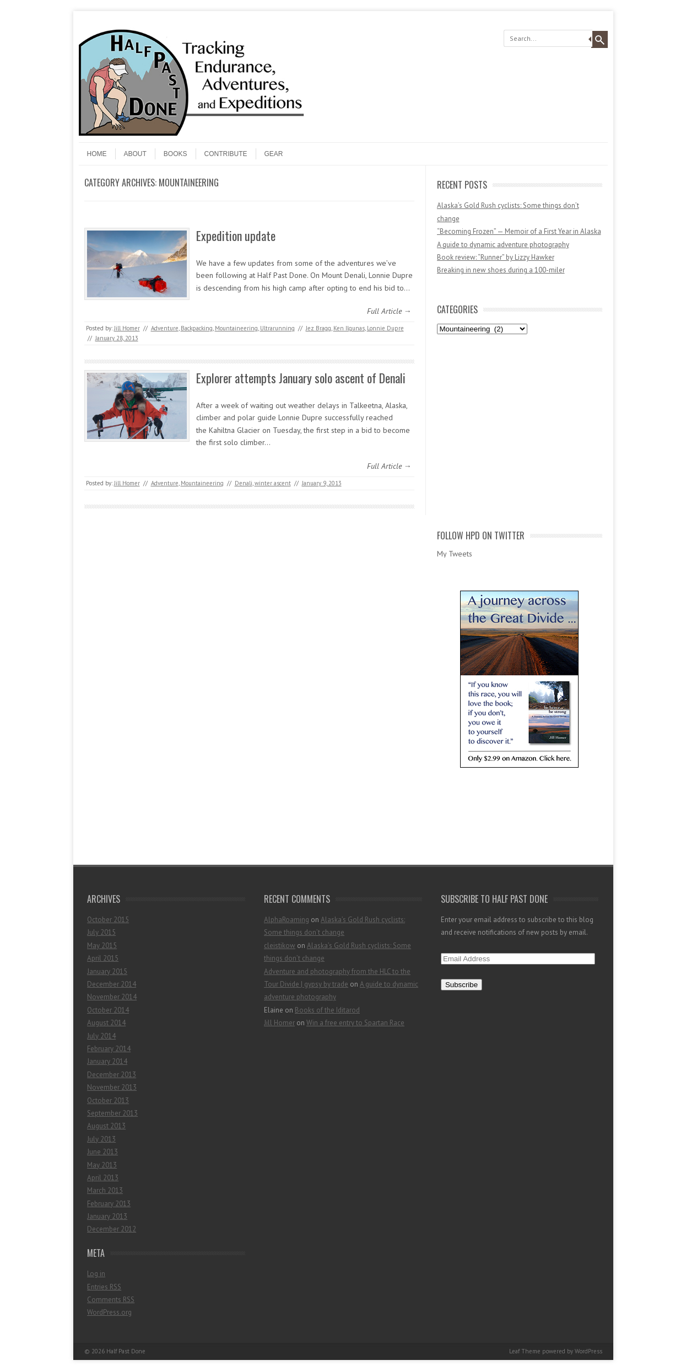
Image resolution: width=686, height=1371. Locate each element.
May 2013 (102, 1165)
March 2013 (105, 1190)
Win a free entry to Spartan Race (355, 1022)
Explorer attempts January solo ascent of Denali (301, 378)
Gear (273, 154)
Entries (104, 1287)
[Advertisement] (519, 430)
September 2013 (112, 1113)
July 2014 (101, 1036)
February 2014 (109, 1048)
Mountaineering (236, 328)
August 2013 (106, 1126)
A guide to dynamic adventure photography (503, 244)
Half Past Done (125, 1351)
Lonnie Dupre (385, 328)
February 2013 (109, 1203)
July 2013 (101, 1139)
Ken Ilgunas (349, 328)
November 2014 (112, 997)
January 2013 (107, 1216)
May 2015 (102, 945)
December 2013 (111, 1074)
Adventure (165, 328)
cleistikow (279, 945)
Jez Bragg (318, 328)
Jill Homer (127, 328)
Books (175, 154)
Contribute (225, 154)
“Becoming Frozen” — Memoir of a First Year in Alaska (519, 231)
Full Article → (389, 311)
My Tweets (454, 554)
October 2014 (108, 1010)
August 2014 (106, 1022)
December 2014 (111, 984)
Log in (96, 1273)
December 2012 (111, 1229)
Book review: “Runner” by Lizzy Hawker (495, 257)
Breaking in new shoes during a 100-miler (501, 270)
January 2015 (107, 971)
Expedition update (236, 235)
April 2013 (102, 1177)
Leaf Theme (525, 1351)
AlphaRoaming (286, 919)
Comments (110, 1299)
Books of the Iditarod (327, 1010)
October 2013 (108, 1100)
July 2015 (101, 932)
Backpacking (197, 328)
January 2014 (107, 1061)
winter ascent (273, 483)
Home (97, 154)
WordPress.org (109, 1312)
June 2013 (102, 1151)
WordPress (588, 1351)
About (135, 154)
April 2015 (102, 958)
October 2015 (108, 919)
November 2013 (112, 1087)
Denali (243, 483)
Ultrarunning (277, 328)
